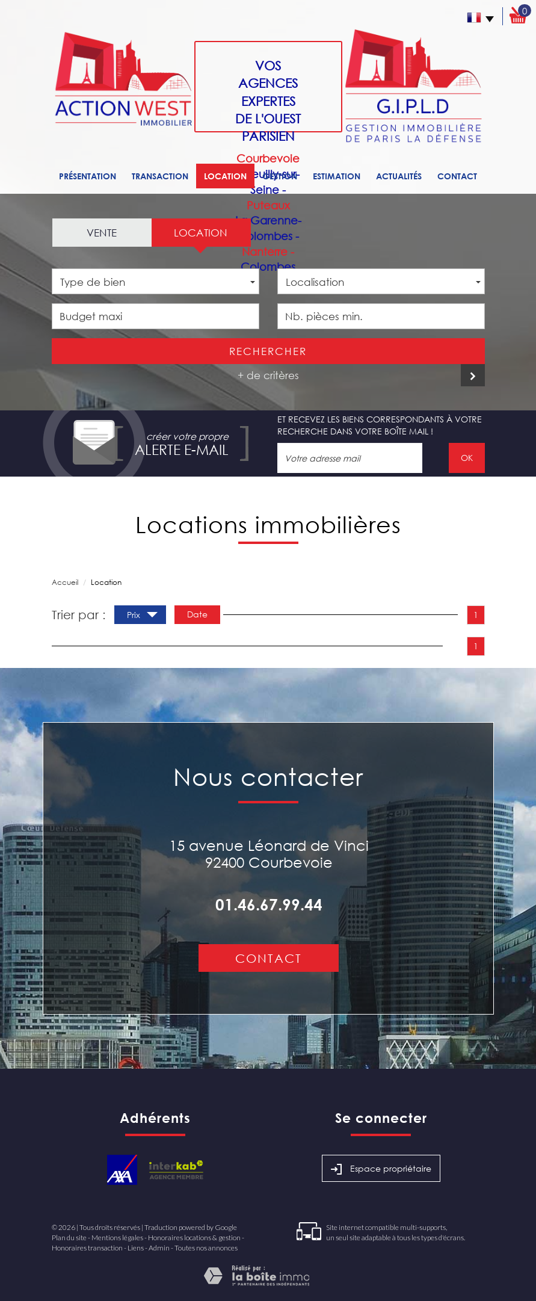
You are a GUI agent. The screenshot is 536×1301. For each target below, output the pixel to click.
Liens (136, 1247)
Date (197, 614)
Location (225, 176)
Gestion (279, 176)
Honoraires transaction (87, 1247)
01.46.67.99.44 (268, 904)
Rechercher (268, 351)
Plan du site (69, 1237)
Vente (102, 232)
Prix (142, 616)
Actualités (399, 176)
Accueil (65, 582)
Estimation (336, 176)
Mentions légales (117, 1237)
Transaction (160, 176)
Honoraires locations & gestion (194, 1237)
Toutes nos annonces (206, 1247)
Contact (457, 176)
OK (467, 458)
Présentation (87, 176)
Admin (159, 1247)
